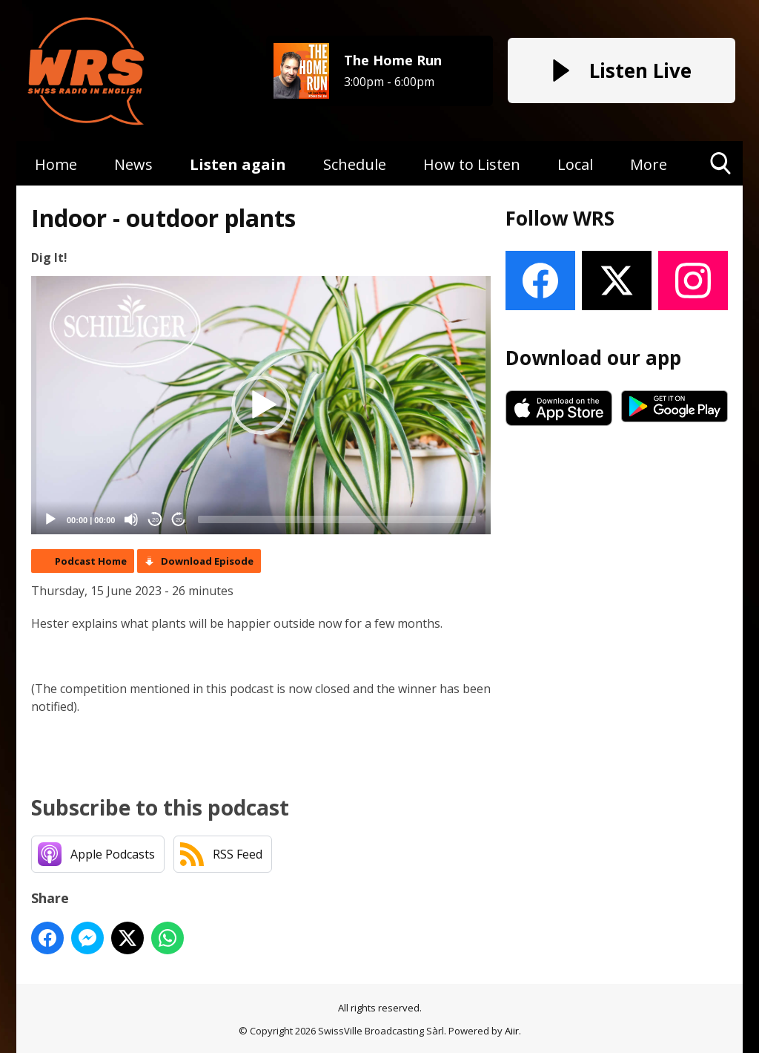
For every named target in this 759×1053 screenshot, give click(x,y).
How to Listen (471, 164)
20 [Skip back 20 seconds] (155, 519)
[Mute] (131, 519)
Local (575, 164)
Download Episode (207, 561)
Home (56, 164)
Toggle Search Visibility (721, 169)
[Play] (50, 519)
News (133, 164)
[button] (261, 405)
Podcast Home (91, 561)
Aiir (512, 1030)
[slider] (337, 519)
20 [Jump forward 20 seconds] (179, 519)
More (648, 164)
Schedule (354, 164)
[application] (261, 405)
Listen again (238, 164)
